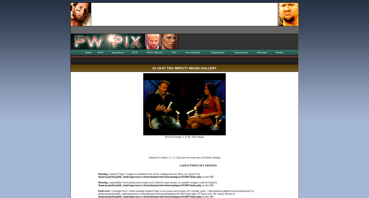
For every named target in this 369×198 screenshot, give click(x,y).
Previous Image (173, 136)
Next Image (198, 136)
